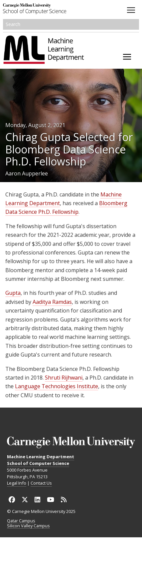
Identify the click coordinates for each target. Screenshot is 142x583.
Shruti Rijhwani (63, 377)
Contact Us (41, 483)
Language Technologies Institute (56, 386)
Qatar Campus (21, 521)
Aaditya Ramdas (52, 302)
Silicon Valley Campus (28, 526)
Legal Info (16, 483)
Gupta (13, 293)
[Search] (71, 24)
